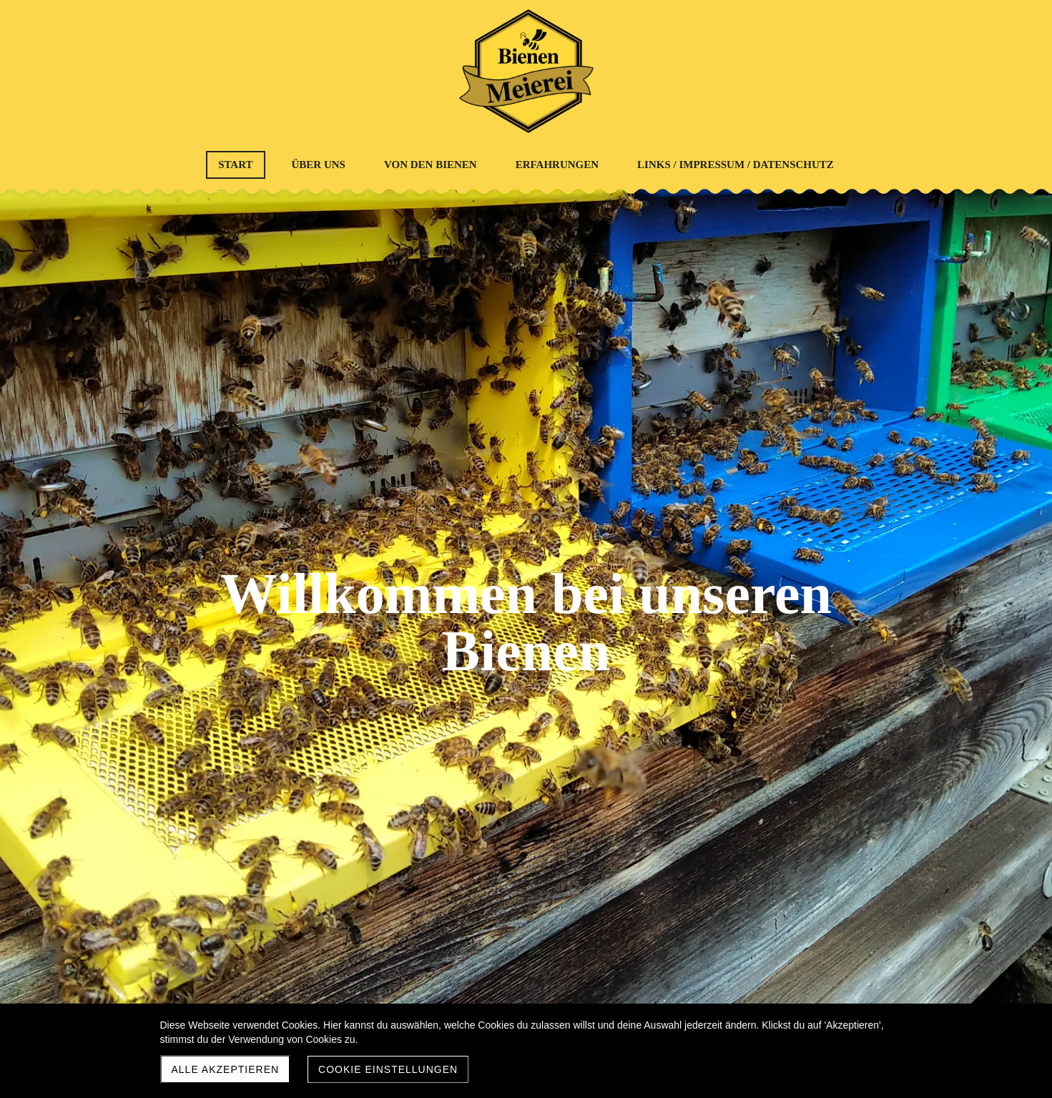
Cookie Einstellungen (388, 1069)
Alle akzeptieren (226, 1069)
